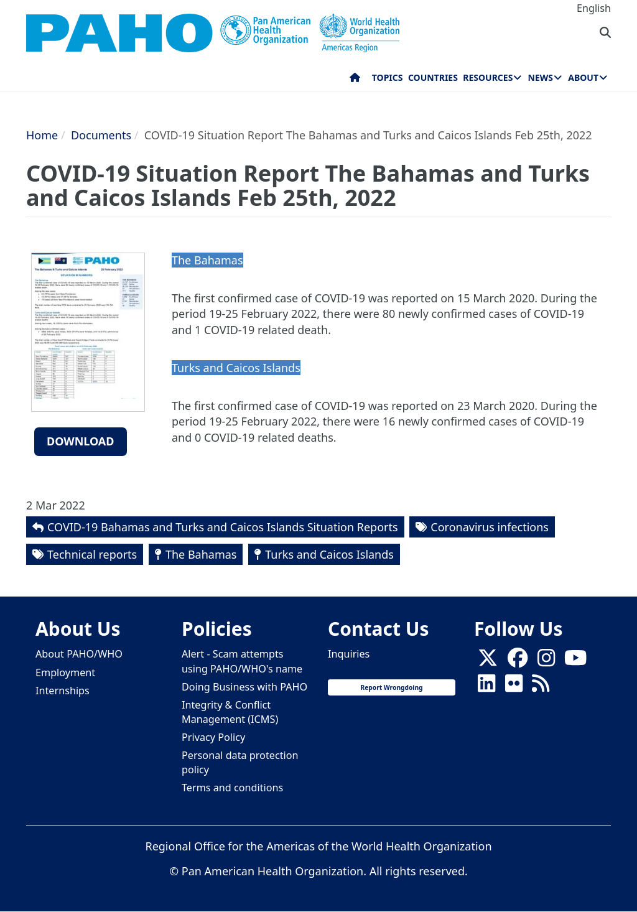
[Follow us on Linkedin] (486, 687)
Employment (65, 672)
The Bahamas (201, 554)
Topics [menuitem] (387, 77)
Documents (101, 135)
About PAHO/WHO (79, 654)
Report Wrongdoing (391, 687)
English (594, 8)
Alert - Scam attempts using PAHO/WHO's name (242, 661)
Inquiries (349, 654)
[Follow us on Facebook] (518, 661)
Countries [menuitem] (433, 77)
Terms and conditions (232, 787)
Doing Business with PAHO (244, 687)
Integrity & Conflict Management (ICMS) (230, 712)
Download (80, 441)
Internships (62, 690)
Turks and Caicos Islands (329, 554)
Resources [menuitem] (488, 77)
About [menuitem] (583, 77)
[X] (488, 661)
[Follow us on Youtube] (575, 661)
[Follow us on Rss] (540, 687)
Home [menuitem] (355, 80)
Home (42, 135)
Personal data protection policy (240, 762)
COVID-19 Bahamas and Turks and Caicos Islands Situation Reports (222, 526)
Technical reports (92, 554)
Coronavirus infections (489, 526)
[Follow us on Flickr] (514, 687)
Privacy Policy (213, 737)
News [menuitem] (540, 77)
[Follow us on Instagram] (546, 661)
